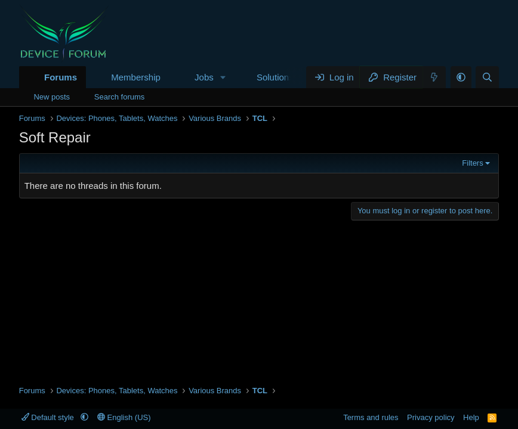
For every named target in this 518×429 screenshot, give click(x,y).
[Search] (487, 77)
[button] (223, 77)
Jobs (204, 77)
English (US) (124, 417)
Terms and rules (370, 417)
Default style (48, 417)
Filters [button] (472, 162)
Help (471, 417)
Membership (136, 77)
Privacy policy (430, 417)
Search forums (119, 96)
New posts (51, 96)
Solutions (275, 77)
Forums (60, 77)
